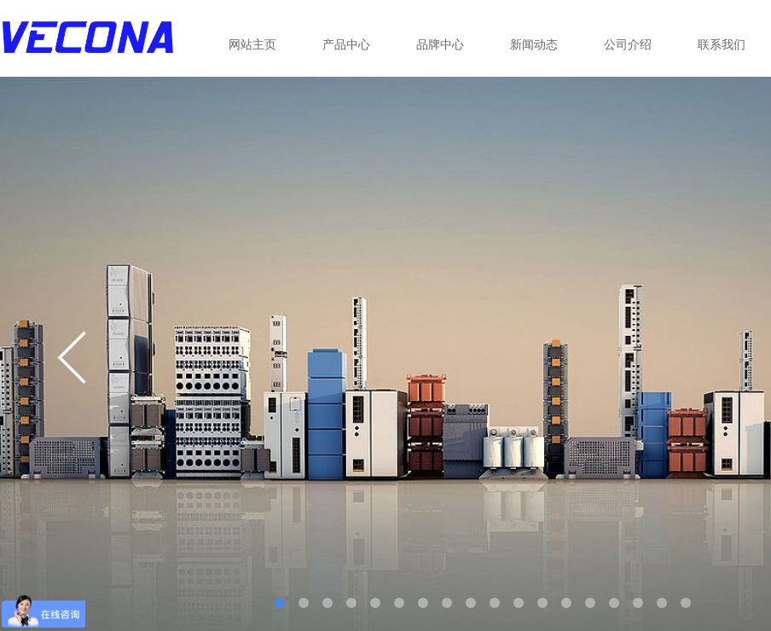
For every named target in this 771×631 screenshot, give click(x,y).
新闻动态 (534, 44)
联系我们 (721, 44)
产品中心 (346, 44)
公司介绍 (628, 44)
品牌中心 (440, 44)
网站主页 (252, 44)
